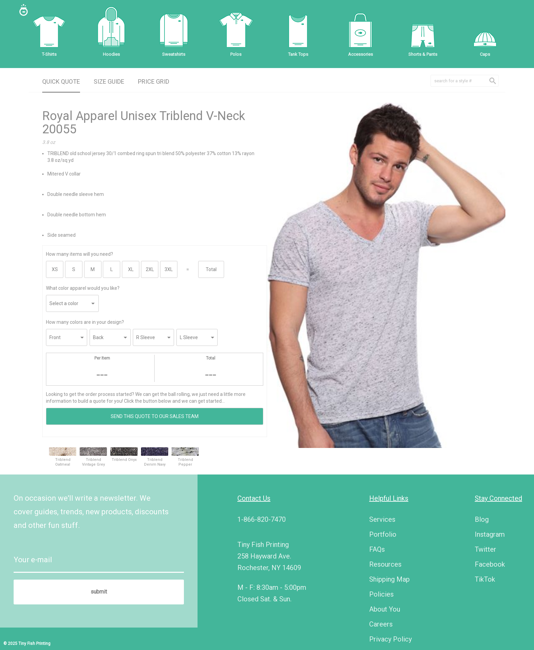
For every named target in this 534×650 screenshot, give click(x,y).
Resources (385, 564)
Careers (381, 624)
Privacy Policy (390, 639)
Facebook (490, 564)
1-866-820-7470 (261, 519)
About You (384, 609)
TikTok (485, 579)
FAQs (377, 549)
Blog (482, 519)
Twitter (485, 549)
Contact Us (253, 498)
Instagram (490, 534)
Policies (381, 594)
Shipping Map (389, 579)
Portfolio (382, 534)
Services (382, 519)
